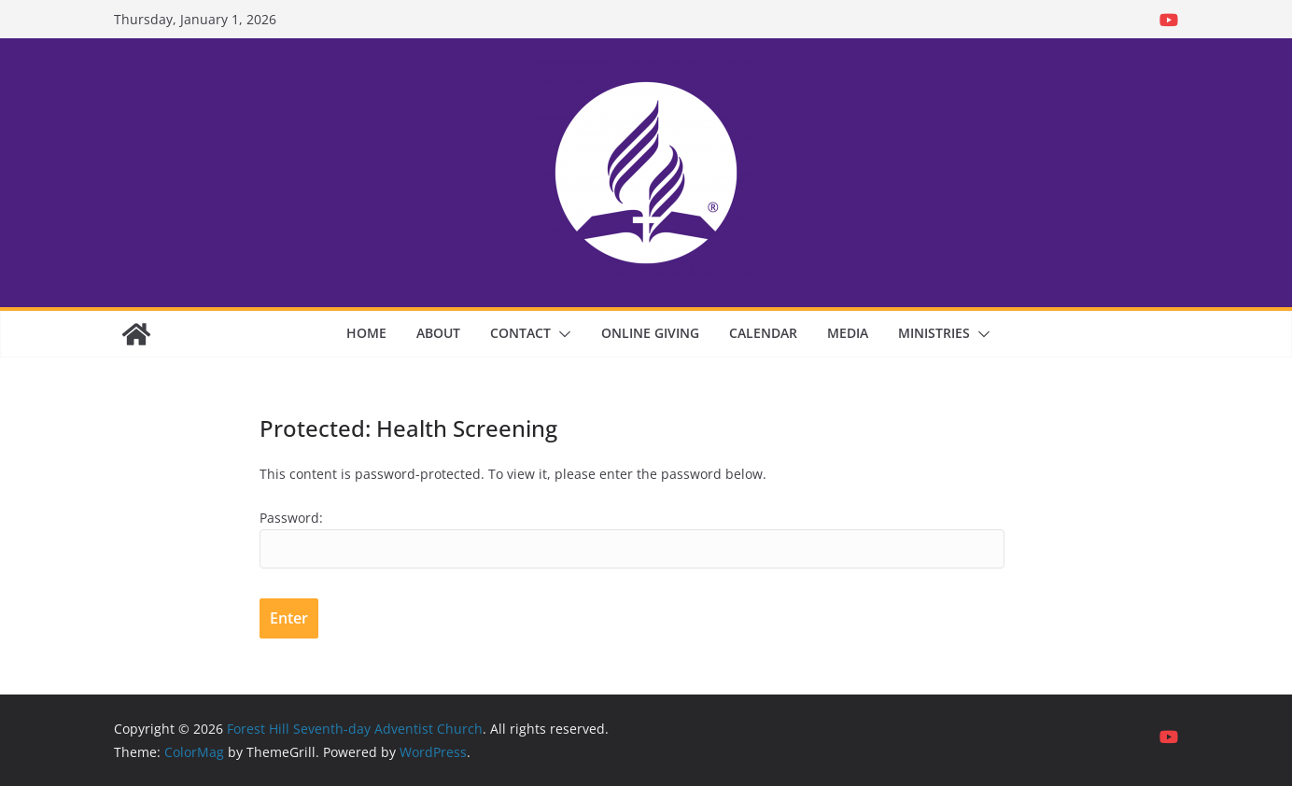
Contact (520, 333)
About (438, 333)
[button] (561, 334)
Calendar (763, 333)
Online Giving (650, 333)
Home (366, 333)
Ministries (934, 333)
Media (847, 333)
